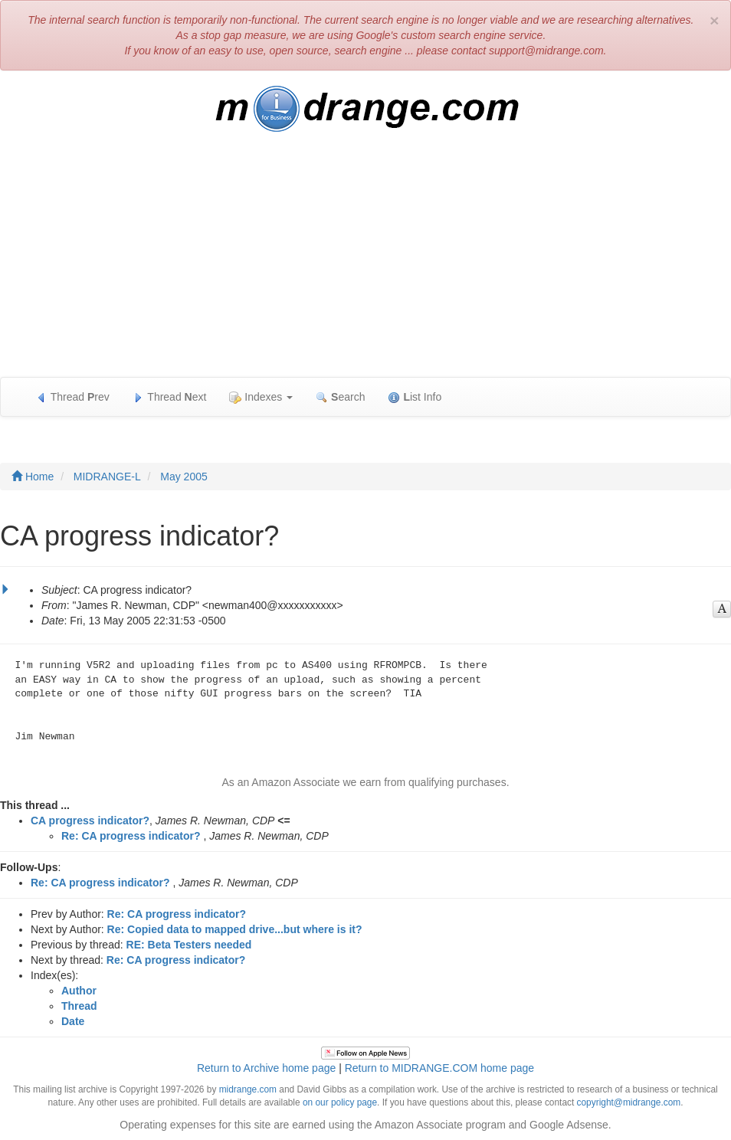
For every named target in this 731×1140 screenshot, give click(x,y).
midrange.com (248, 1089)
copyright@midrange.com (629, 1102)
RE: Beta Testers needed (189, 945)
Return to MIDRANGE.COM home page (439, 1068)
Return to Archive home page (266, 1068)
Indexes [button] (261, 397)
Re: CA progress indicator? (131, 836)
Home (32, 476)
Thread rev (72, 397)
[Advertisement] (365, 262)
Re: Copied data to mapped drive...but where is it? (234, 929)
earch (340, 397)
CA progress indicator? (90, 820)
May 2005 (183, 476)
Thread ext (170, 397)
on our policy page (340, 1102)
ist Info (414, 397)
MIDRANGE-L (107, 476)
